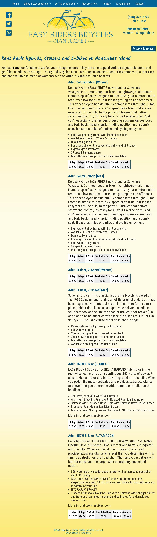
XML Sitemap (72, 532)
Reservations (90, 3)
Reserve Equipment (143, 48)
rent (16, 68)
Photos (107, 3)
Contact (140, 3)
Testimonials (123, 3)
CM (89, 532)
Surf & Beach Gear (65, 3)
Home (15, 3)
